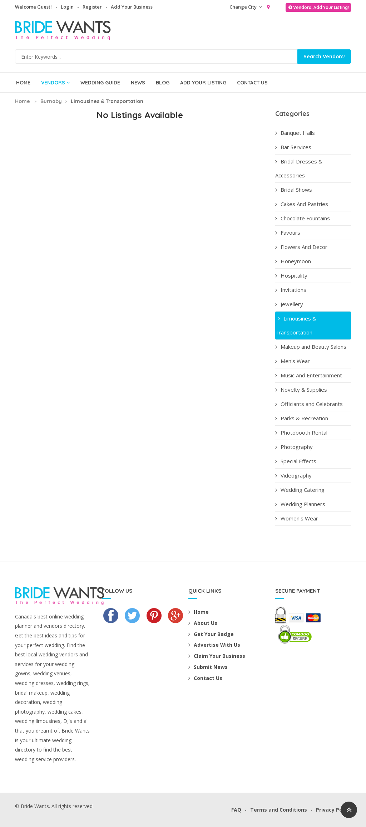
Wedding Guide (100, 82)
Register (92, 7)
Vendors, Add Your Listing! (318, 7)
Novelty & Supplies (301, 389)
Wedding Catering (300, 489)
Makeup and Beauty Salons (310, 346)
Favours (287, 232)
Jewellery (289, 304)
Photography (294, 446)
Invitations (290, 289)
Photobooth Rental (301, 432)
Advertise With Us (214, 644)
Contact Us (252, 82)
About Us (202, 623)
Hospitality (291, 275)
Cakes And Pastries (301, 203)
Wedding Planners (300, 504)
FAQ (236, 809)
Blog (162, 82)
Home (23, 82)
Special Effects (295, 461)
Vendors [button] (55, 82)
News (138, 82)
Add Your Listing (203, 82)
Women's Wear (296, 518)
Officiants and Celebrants (309, 403)
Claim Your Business (216, 655)
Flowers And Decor (301, 246)
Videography (293, 475)
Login (67, 7)
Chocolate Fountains (302, 218)
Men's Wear (292, 360)
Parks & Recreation (301, 418)
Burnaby (51, 101)
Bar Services (293, 147)
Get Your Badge (211, 634)
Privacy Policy (333, 809)
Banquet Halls (295, 132)
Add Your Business (132, 7)
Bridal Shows (293, 189)
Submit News (208, 667)
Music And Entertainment (308, 375)
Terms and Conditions (278, 809)
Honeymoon (293, 261)
